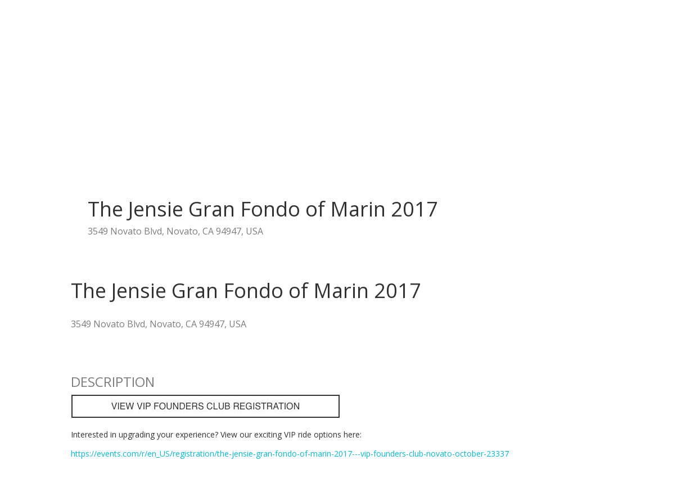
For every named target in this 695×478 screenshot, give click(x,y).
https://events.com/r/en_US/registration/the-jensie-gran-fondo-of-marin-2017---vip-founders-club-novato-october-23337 (290, 453)
